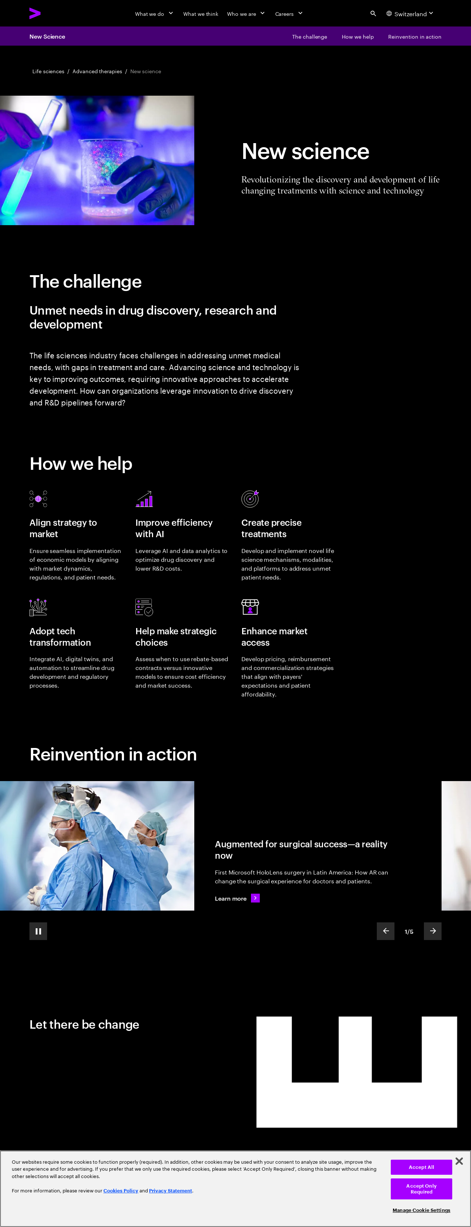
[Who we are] (246, 13)
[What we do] (154, 13)
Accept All (421, 1167)
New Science (47, 36)
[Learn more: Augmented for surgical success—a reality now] (237, 898)
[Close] (459, 1161)
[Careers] (289, 13)
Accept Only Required (421, 1189)
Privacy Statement (170, 1190)
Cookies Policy (120, 1190)
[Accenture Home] (51, 13)
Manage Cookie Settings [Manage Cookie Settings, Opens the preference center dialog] (421, 1210)
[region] (235, 1188)
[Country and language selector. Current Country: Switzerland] (411, 13)
